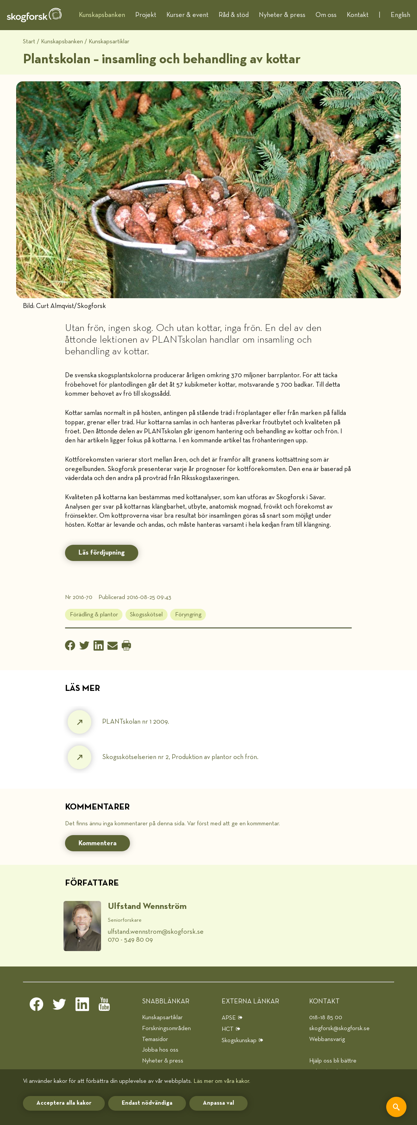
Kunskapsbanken (102, 15)
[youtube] (105, 1006)
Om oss (326, 15)
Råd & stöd (234, 15)
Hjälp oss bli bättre (333, 1061)
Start (29, 41)
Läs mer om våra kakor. (221, 1081)
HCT (228, 1029)
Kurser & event (187, 15)
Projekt (145, 15)
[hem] (34, 15)
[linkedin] (82, 1006)
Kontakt (358, 15)
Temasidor (155, 1039)
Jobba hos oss (160, 1050)
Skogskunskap (239, 1040)
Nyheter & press (282, 15)
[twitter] (59, 1006)
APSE (229, 1018)
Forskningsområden (166, 1028)
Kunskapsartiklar (109, 41)
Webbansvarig (327, 1039)
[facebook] (36, 1006)
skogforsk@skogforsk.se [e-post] (339, 1028)
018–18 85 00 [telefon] (325, 1017)
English (400, 15)
